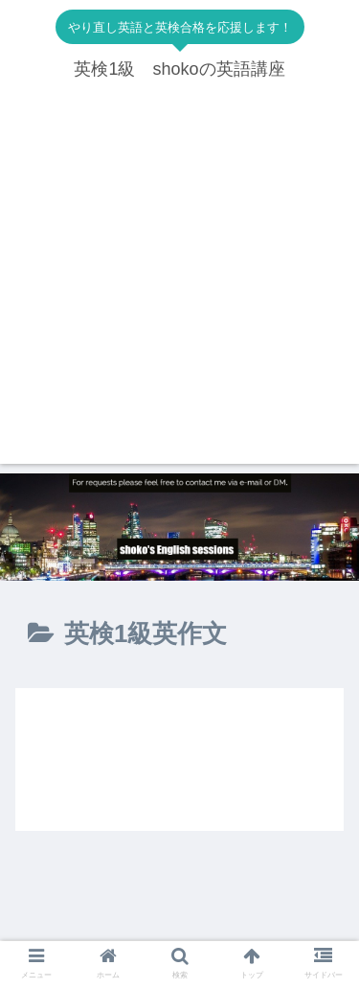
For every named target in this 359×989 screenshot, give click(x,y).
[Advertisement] (179, 284)
